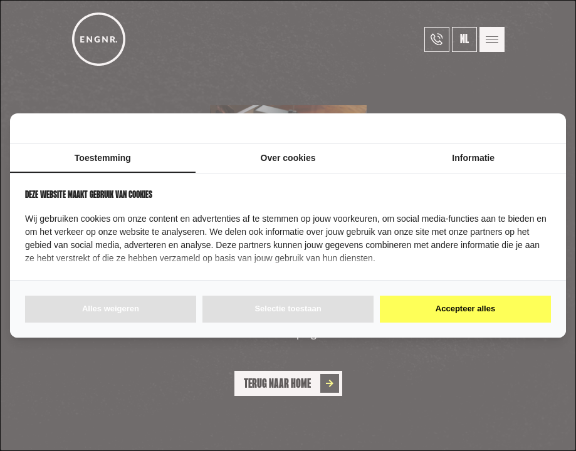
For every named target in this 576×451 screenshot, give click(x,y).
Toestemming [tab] (103, 158)
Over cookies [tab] (288, 158)
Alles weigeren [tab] (110, 308)
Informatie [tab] (473, 158)
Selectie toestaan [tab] (287, 308)
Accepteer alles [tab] (465, 308)
